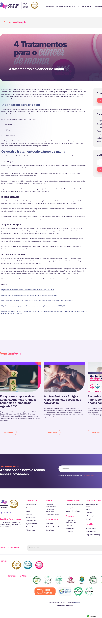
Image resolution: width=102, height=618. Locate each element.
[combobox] (93, 616)
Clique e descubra (88, 476)
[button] (48, 6)
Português (91, 616)
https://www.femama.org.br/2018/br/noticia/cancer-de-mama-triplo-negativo (27, 290)
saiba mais (8, 432)
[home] (19, 5)
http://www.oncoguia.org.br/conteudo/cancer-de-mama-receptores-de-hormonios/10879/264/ (33, 306)
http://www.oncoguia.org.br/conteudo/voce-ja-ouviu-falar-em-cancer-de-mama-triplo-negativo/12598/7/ (37, 300)
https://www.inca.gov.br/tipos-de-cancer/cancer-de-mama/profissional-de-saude (29, 295)
